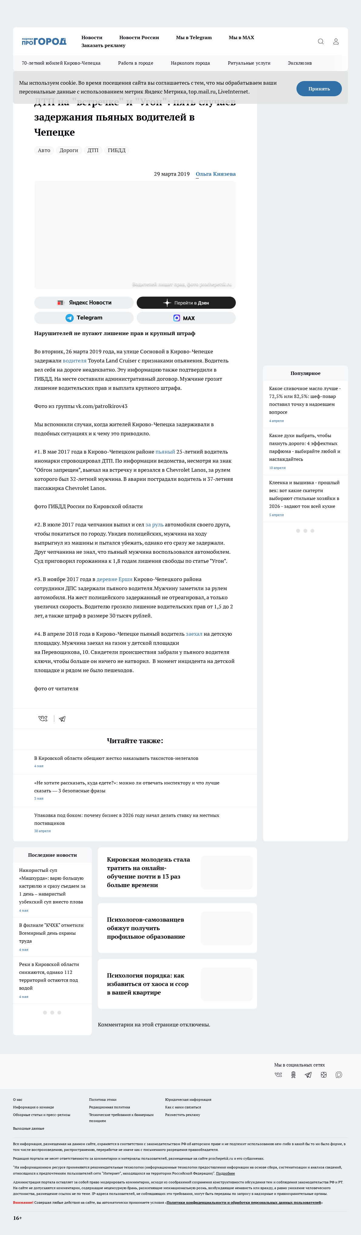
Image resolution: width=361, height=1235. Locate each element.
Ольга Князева (216, 173)
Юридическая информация (188, 1099)
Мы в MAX (241, 37)
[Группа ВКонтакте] (278, 1075)
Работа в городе (135, 63)
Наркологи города (190, 63)
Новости (92, 37)
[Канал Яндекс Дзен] (186, 303)
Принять (319, 89)
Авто (44, 150)
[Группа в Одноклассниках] (293, 1075)
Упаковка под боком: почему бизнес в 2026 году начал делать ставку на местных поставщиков (135, 823)
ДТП (93, 150)
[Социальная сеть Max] (186, 318)
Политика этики (102, 1099)
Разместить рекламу (182, 1114)
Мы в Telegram (194, 37)
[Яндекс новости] (84, 303)
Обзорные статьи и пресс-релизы (41, 1114)
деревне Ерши (114, 579)
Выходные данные (28, 1128)
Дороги (69, 150)
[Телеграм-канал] (84, 318)
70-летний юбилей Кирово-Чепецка (61, 63)
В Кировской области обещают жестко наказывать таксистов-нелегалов (135, 762)
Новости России (139, 37)
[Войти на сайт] (336, 41)
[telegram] (64, 718)
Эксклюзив (300, 63)
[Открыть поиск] (321, 41)
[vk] (43, 718)
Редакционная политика (109, 1107)
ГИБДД (116, 150)
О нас (17, 1099)
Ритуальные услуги (249, 63)
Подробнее (225, 1173)
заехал (194, 633)
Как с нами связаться (183, 1107)
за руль (154, 524)
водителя (75, 360)
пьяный (165, 451)
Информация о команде (33, 1107)
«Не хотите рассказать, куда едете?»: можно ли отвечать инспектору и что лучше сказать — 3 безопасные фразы (135, 791)
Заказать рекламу (103, 45)
